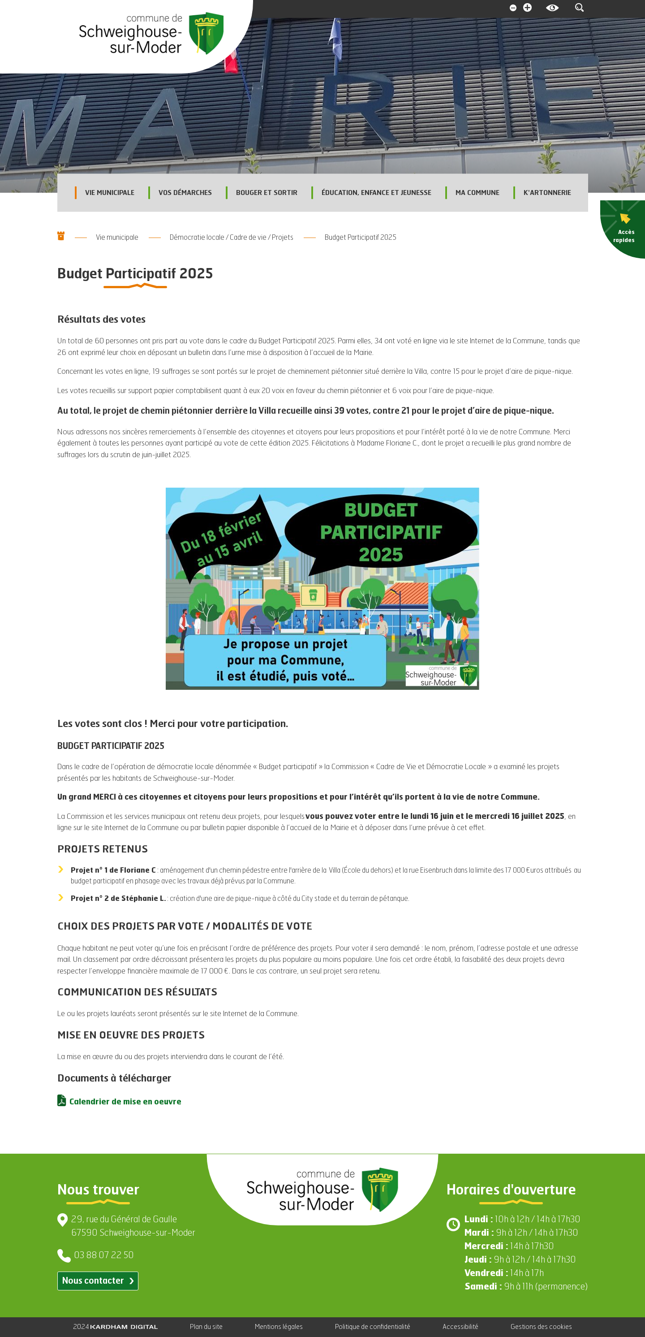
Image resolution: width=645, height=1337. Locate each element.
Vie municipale (104, 193)
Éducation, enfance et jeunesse (371, 193)
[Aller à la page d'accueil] (151, 33)
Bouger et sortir (261, 193)
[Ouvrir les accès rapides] (622, 229)
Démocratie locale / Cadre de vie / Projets (231, 238)
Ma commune (472, 193)
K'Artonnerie (542, 193)
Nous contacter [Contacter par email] (97, 1281)
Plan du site (206, 1327)
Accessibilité (460, 1327)
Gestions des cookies (541, 1327)
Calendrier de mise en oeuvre (125, 1102)
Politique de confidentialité (372, 1327)
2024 (115, 1327)
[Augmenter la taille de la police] (527, 9)
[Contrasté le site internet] (552, 9)
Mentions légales (279, 1327)
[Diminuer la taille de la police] (512, 9)
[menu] (622, 229)
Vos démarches (180, 193)
